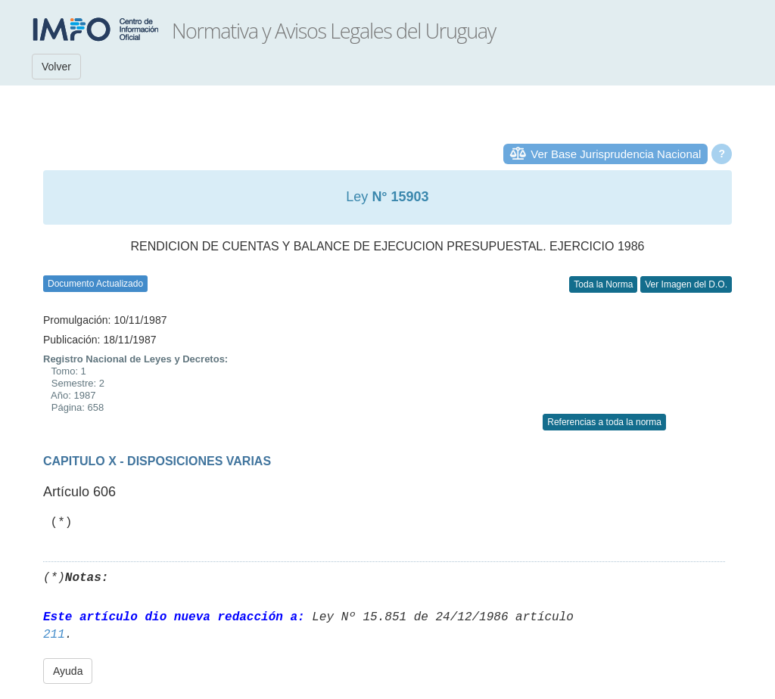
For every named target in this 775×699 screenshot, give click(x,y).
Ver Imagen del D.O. (686, 284)
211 (54, 635)
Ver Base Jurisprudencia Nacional (616, 154)
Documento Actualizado (95, 283)
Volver (56, 67)
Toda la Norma (603, 284)
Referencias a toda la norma (604, 422)
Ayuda (67, 671)
